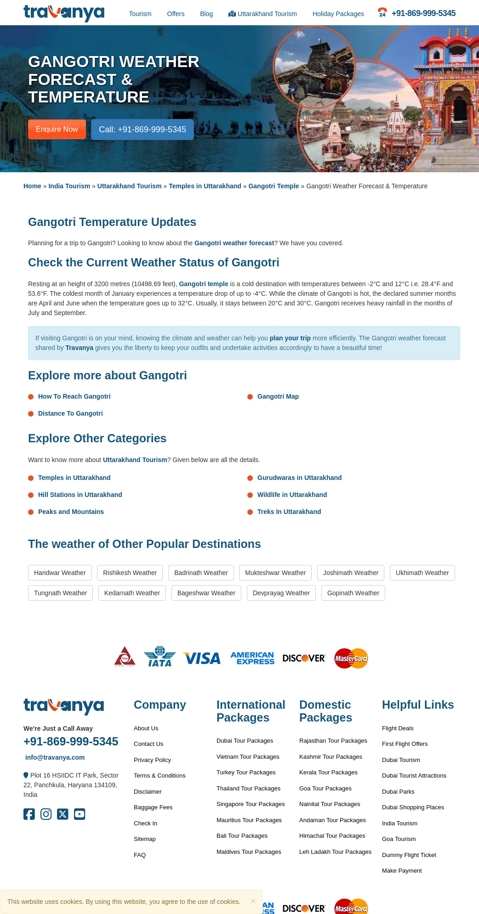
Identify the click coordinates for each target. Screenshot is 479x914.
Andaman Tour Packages (332, 820)
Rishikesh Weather (130, 572)
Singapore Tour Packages (251, 804)
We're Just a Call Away (58, 728)
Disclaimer (148, 791)
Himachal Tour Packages (332, 835)
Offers (176, 13)
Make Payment (402, 870)
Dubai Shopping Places (413, 807)
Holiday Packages (338, 13)
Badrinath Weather (201, 572)
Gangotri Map (278, 396)
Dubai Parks (398, 791)
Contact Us (148, 743)
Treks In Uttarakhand (289, 511)
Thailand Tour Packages (248, 788)
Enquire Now (57, 129)
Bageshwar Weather (206, 593)
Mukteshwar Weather (275, 572)
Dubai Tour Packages (245, 740)
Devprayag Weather (281, 593)
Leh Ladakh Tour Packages (335, 851)
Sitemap (145, 838)
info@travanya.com (54, 757)
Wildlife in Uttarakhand (292, 494)
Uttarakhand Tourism (262, 13)
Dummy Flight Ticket (409, 855)
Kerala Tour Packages (328, 772)
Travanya (79, 347)
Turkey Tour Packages (246, 772)
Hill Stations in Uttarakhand (80, 494)
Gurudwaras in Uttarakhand (299, 477)
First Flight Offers (405, 743)
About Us (146, 728)
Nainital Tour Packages (329, 804)
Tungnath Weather (60, 593)
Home (32, 186)
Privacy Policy (152, 759)
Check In (145, 823)
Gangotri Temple (273, 186)
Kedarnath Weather (132, 593)
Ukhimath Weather (422, 572)
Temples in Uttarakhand (205, 186)
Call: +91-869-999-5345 (142, 129)
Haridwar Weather (60, 572)
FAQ (140, 855)
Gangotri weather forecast (234, 243)
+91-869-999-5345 (70, 741)
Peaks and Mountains (71, 511)
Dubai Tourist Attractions (414, 775)
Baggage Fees (153, 807)
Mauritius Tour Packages (249, 820)
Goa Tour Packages (325, 788)
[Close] (253, 901)
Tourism (140, 13)
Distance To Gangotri (70, 413)
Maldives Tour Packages (249, 851)
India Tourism (69, 186)
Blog (206, 13)
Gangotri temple (203, 284)
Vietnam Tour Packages (248, 756)
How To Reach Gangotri (74, 396)
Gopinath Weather (353, 593)
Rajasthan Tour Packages (333, 740)
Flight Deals (398, 728)
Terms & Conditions (160, 775)
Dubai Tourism (401, 759)
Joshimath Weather (350, 572)
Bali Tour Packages (242, 835)
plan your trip (290, 338)
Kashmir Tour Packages (330, 756)
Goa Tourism (399, 838)
